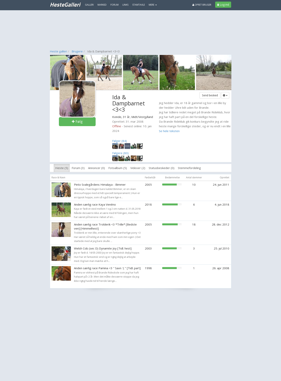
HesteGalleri (65, 4)
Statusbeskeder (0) (161, 168)
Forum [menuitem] (114, 4)
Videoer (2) (137, 168)
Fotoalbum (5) (117, 168)
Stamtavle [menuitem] (138, 4)
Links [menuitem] (125, 4)
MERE (153, 4)
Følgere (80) (120, 153)
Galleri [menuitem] (89, 4)
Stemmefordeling (189, 168)
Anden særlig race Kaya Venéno (95, 204)
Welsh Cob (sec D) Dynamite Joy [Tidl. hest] (103, 248)
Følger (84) (119, 141)
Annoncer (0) (96, 168)
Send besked (210, 95)
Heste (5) (61, 168)
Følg (77, 121)
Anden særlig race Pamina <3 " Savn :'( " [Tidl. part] (107, 268)
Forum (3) (78, 168)
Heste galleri (58, 51)
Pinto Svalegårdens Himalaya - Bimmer (100, 184)
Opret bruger (201, 4)
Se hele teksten (169, 131)
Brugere (77, 51)
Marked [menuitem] (102, 4)
